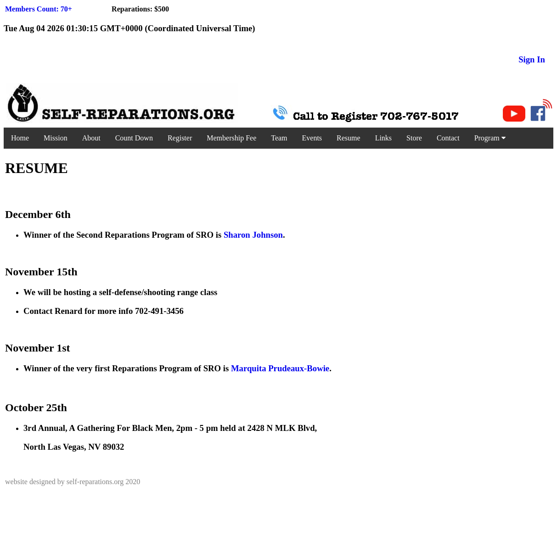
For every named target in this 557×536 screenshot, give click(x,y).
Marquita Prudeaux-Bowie (280, 368)
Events (312, 138)
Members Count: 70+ (38, 9)
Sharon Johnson (253, 235)
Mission (56, 138)
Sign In (531, 59)
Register (180, 138)
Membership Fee (231, 138)
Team (279, 138)
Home (20, 138)
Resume (348, 138)
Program (490, 138)
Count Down (134, 138)
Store (414, 138)
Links (383, 138)
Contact (448, 138)
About (91, 138)
